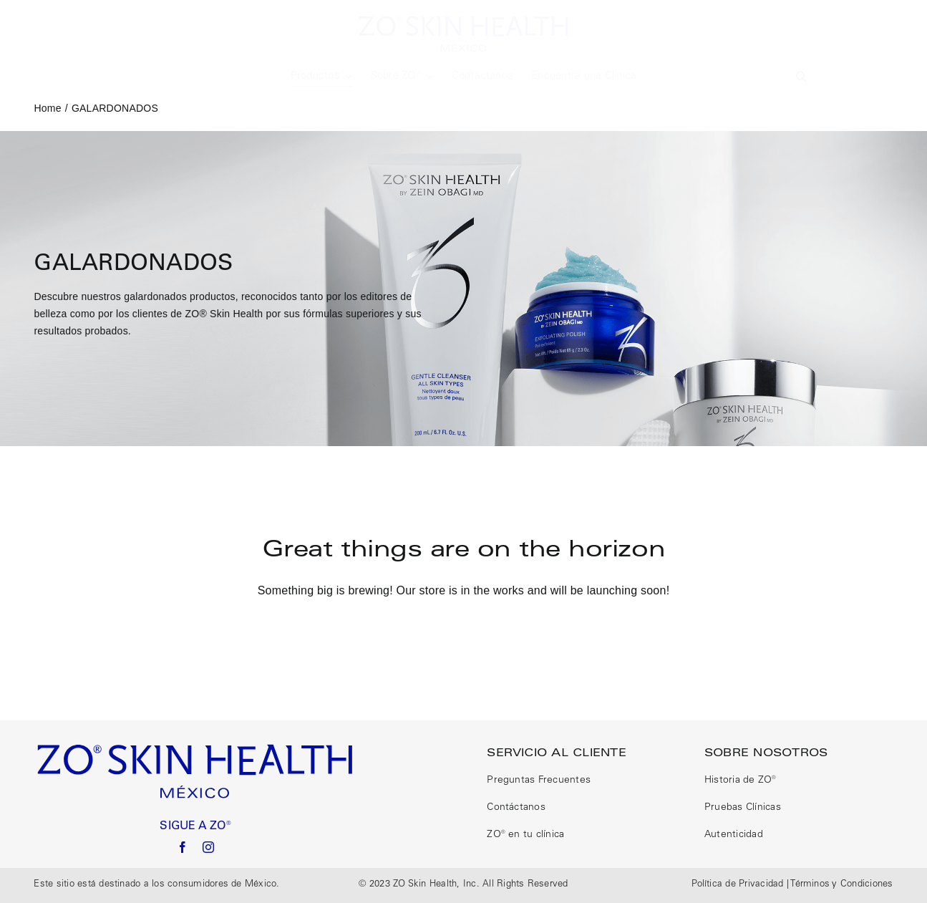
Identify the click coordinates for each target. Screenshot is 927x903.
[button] (801, 77)
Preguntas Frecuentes (539, 781)
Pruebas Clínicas (742, 808)
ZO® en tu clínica (525, 835)
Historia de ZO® (740, 781)
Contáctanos (516, 808)
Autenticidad (733, 835)
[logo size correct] (463, 20)
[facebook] (182, 847)
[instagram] (208, 847)
